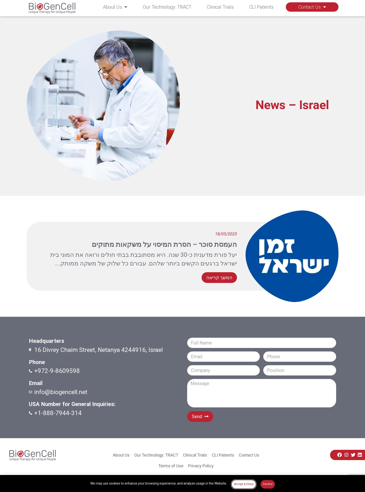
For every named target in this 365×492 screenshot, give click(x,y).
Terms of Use (170, 465)
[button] (219, 277)
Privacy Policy (201, 465)
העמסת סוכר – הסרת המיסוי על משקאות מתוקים (164, 244)
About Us (115, 7)
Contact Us (312, 7)
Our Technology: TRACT (167, 7)
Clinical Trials (220, 7)
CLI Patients (261, 7)
